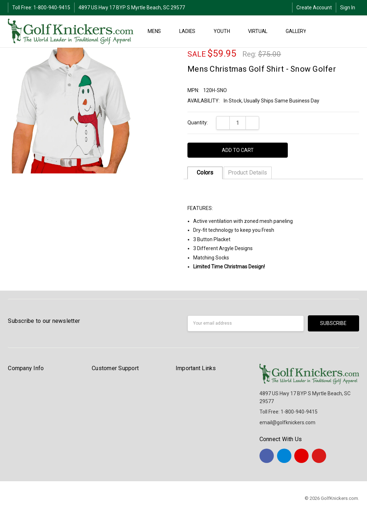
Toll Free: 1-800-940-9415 (41, 7)
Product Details (247, 172)
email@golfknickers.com (287, 422)
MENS (157, 31)
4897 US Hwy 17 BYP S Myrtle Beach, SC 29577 (131, 7)
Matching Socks (211, 258)
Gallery (299, 31)
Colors (205, 172)
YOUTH (225, 31)
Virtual (260, 31)
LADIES (190, 31)
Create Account (314, 7)
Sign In (347, 7)
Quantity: (197, 122)
